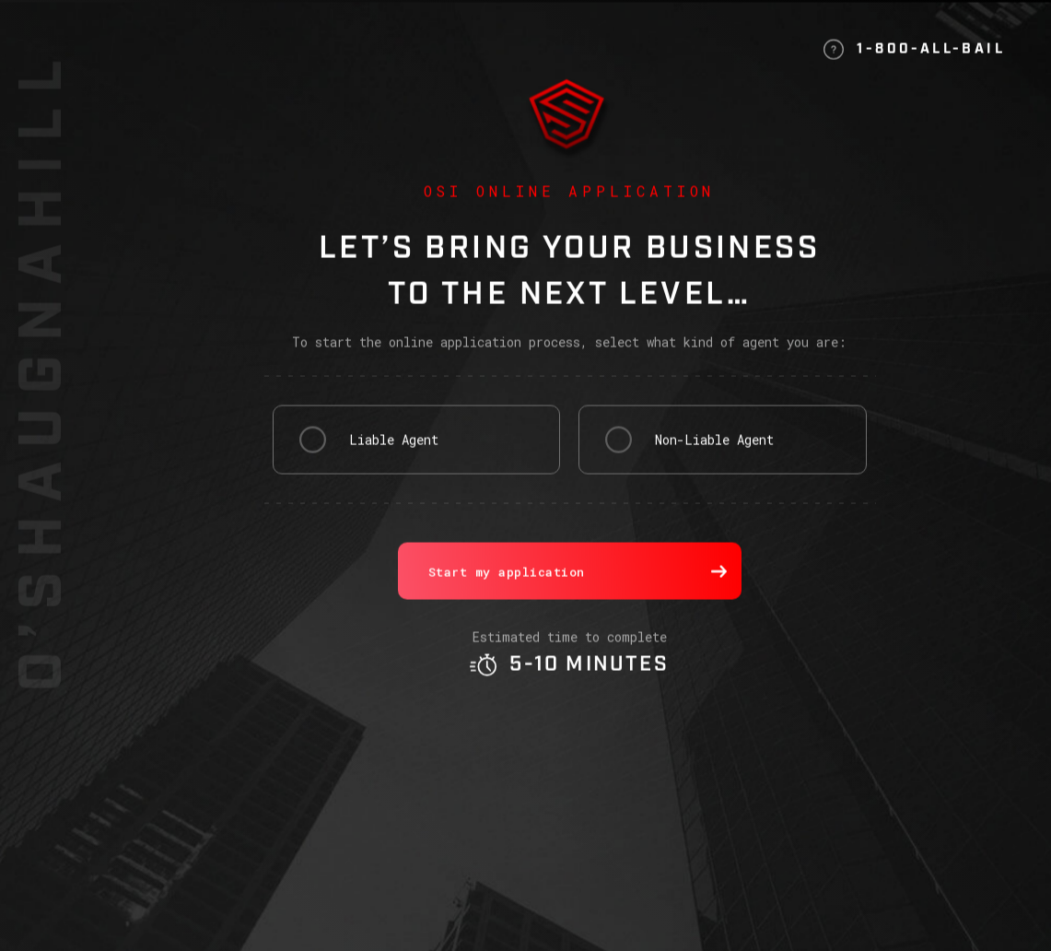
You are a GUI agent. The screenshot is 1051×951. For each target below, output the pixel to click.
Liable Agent (393, 465)
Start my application (577, 597)
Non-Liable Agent (714, 465)
